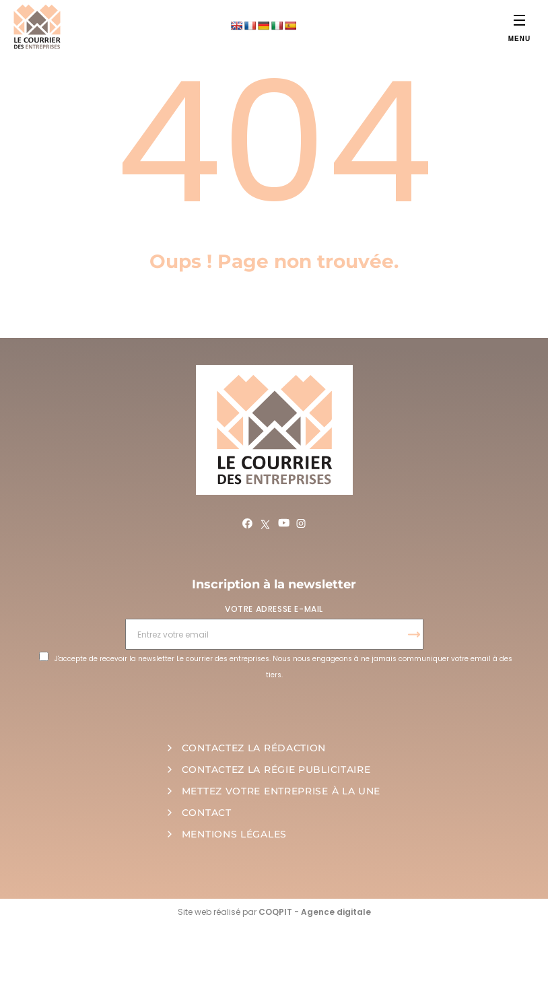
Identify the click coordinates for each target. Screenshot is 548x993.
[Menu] (519, 20)
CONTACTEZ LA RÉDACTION (254, 748)
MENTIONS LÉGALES (234, 834)
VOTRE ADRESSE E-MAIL (274, 609)
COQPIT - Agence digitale (315, 912)
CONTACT (207, 813)
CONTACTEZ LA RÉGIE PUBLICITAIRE (276, 769)
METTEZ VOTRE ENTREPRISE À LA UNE (281, 791)
